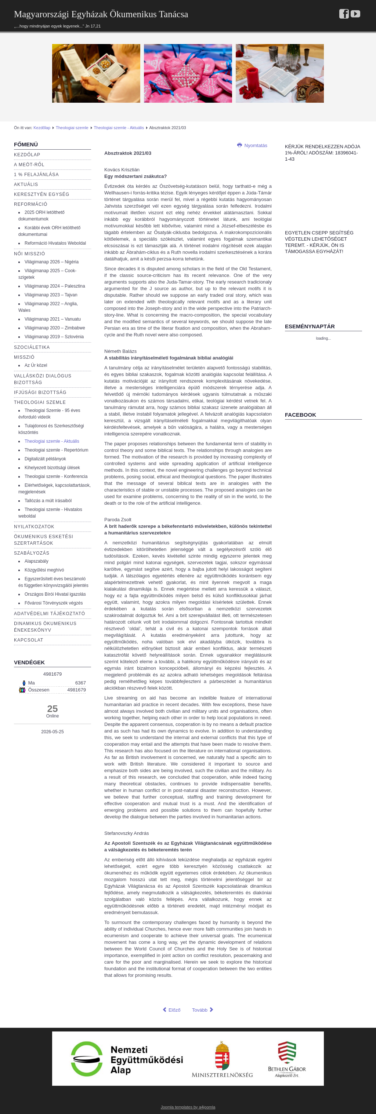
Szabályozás (32, 553)
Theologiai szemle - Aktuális (119, 127)
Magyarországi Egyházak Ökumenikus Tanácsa (101, 14)
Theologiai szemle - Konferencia (56, 476)
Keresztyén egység (41, 194)
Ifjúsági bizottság (40, 392)
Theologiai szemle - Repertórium (56, 450)
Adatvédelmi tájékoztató (49, 613)
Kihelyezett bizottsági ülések (52, 467)
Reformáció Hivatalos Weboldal (55, 243)
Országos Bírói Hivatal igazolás (55, 594)
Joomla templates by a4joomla (188, 1107)
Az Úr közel (36, 365)
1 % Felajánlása (36, 174)
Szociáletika (32, 347)
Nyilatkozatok (34, 526)
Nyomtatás (252, 145)
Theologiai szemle (72, 127)
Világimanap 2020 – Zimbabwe (55, 327)
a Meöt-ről (29, 164)
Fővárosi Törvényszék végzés (54, 603)
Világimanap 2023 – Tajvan (51, 294)
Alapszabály (36, 561)
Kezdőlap (41, 127)
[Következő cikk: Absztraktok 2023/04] (203, 1010)
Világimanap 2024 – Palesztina (55, 286)
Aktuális (26, 184)
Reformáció (30, 204)
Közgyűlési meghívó (44, 570)
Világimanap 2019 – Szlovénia (54, 336)
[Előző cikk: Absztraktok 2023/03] (171, 1010)
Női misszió (29, 253)
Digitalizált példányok (45, 458)
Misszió (24, 357)
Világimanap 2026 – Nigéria (52, 261)
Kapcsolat (28, 640)
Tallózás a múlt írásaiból (48, 500)
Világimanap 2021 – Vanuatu (53, 319)
